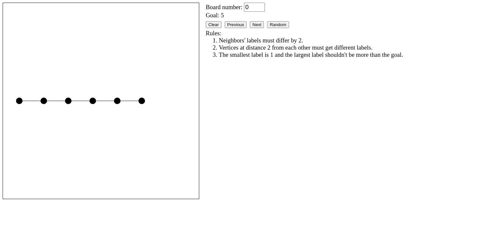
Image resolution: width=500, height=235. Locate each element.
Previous (235, 24)
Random (278, 24)
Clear (213, 24)
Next (256, 24)
